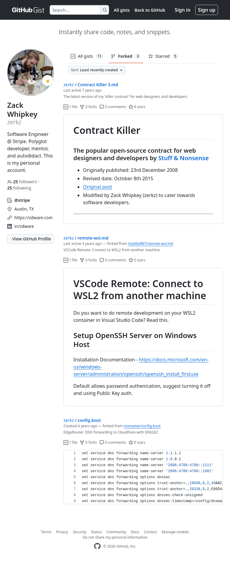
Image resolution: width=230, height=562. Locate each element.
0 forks (88, 106)
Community (116, 531)
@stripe (22, 200)
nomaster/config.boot (142, 425)
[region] (143, 169)
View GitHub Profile (31, 239)
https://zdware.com (33, 217)
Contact (150, 531)
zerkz (68, 84)
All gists (122, 10)
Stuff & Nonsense (183, 158)
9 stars (137, 106)
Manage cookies (175, 531)
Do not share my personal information (115, 537)
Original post (97, 187)
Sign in (182, 10)
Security (79, 531)
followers (22, 181)
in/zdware (24, 226)
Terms (46, 531)
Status (96, 531)
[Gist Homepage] (28, 9)
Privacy (62, 531)
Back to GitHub (149, 10)
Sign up (206, 10)
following (19, 188)
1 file (70, 106)
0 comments (112, 106)
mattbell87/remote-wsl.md (150, 243)
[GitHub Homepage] (97, 546)
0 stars (137, 260)
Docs (135, 531)
